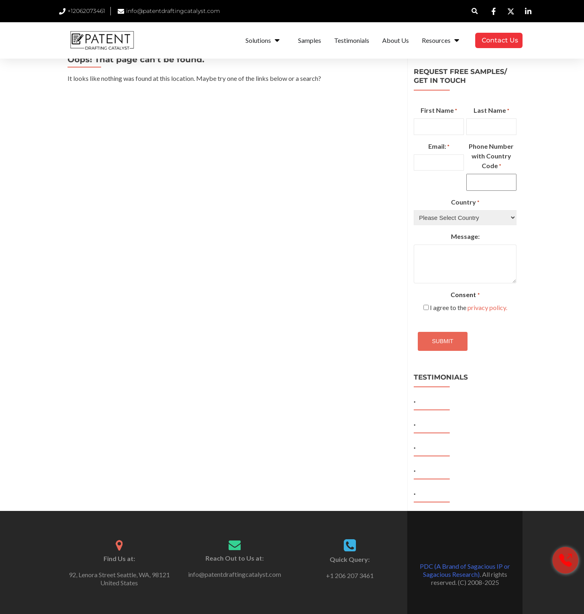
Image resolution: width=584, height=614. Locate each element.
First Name (439, 110)
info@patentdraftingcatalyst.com (234, 574)
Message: (465, 236)
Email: (438, 146)
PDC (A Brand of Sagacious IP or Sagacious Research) (465, 570)
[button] (475, 11)
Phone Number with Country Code (491, 156)
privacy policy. (487, 307)
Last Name (491, 110)
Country (465, 202)
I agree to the (468, 307)
